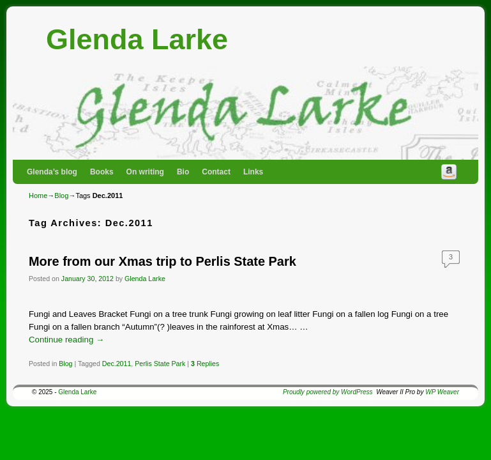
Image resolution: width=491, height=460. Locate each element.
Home (38, 195)
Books (102, 171)
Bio (183, 171)
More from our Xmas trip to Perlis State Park (162, 261)
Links (253, 171)
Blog (61, 195)
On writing (145, 171)
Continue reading (66, 339)
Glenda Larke (137, 39)
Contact (216, 171)
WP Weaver (442, 391)
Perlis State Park (160, 363)
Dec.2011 (116, 363)
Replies (205, 363)
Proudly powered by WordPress (328, 391)
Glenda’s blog (52, 171)
